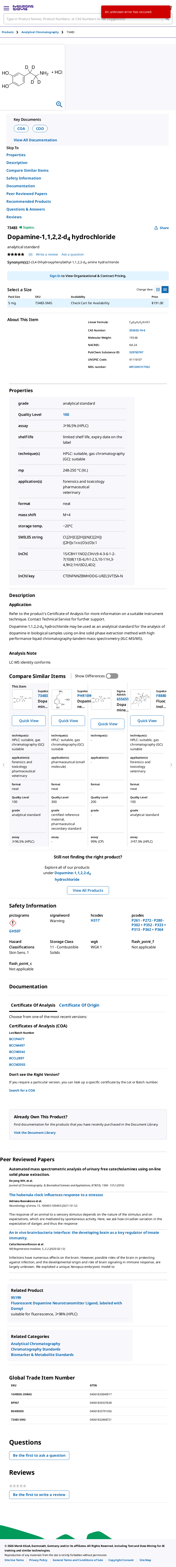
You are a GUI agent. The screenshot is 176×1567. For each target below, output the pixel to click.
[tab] (11, 32)
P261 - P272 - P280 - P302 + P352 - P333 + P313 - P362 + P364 (149, 925)
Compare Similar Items (27, 170)
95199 (16, 1297)
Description (16, 162)
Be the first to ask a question (39, 1455)
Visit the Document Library (34, 1132)
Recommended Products (28, 201)
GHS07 (15, 931)
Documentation (20, 185)
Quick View (28, 720)
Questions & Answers (25, 209)
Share (161, 228)
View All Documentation (35, 140)
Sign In (55, 276)
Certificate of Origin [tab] (79, 1005)
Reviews (14, 216)
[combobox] (88, 18)
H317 (95, 920)
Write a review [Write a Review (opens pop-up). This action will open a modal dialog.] (47, 254)
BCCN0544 (17, 1052)
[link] (14, 1560)
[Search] (167, 18)
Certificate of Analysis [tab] (33, 1005)
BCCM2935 (17, 1064)
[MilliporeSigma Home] (23, 8)
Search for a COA (22, 1090)
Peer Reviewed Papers (26, 193)
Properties (16, 154)
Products (8, 32)
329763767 (136, 352)
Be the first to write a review (41, 1495)
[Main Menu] (6, 8)
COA (21, 128)
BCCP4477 (16, 1039)
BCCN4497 (17, 1045)
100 (66, 414)
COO (40, 128)
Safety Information (23, 178)
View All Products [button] (88, 890)
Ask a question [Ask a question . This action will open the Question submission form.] (73, 254)
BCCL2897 (16, 1058)
